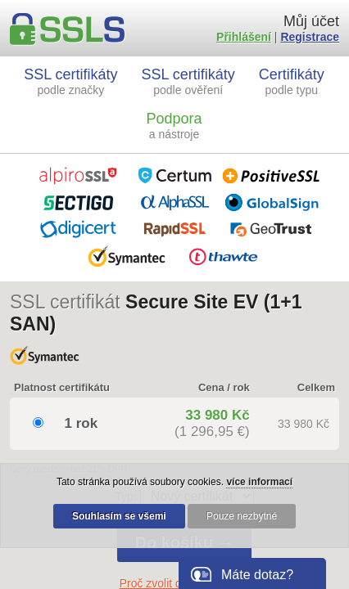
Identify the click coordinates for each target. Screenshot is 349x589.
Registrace (309, 36)
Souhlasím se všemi (119, 516)
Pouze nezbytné (241, 516)
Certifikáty (291, 81)
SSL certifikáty (70, 81)
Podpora (174, 125)
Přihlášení (243, 36)
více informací (259, 482)
